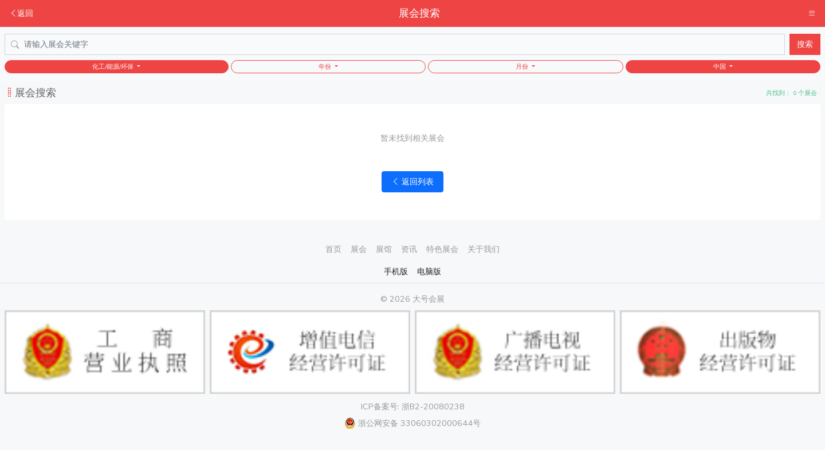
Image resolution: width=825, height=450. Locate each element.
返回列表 (412, 181)
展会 (359, 249)
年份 (326, 66)
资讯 (409, 249)
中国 (720, 66)
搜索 (805, 44)
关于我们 (483, 249)
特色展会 (442, 249)
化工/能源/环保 (113, 66)
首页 (333, 249)
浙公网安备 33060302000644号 (412, 423)
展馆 (384, 249)
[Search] (395, 44)
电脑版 (429, 271)
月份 (523, 66)
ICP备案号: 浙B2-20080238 (413, 406)
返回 (21, 13)
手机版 (396, 271)
